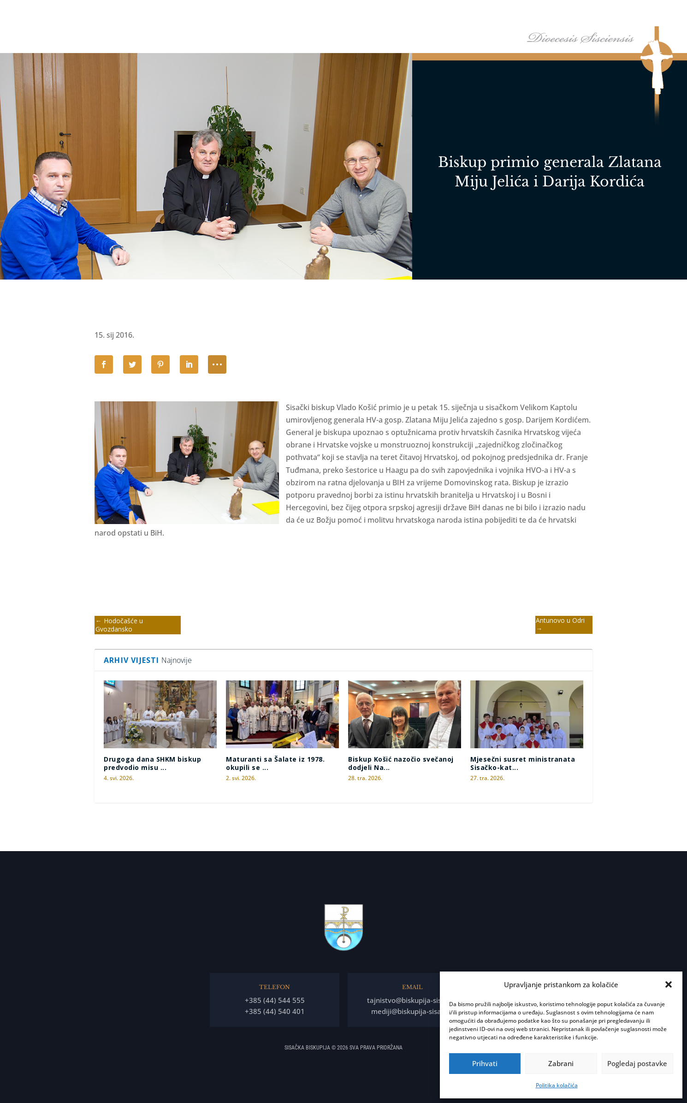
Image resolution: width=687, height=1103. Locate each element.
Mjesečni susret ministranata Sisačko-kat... (522, 763)
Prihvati (484, 1063)
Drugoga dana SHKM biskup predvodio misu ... (152, 763)
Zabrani (561, 1063)
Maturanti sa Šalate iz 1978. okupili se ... (275, 763)
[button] (668, 984)
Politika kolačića (557, 1085)
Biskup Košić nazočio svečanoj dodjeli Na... (401, 763)
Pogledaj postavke (637, 1063)
